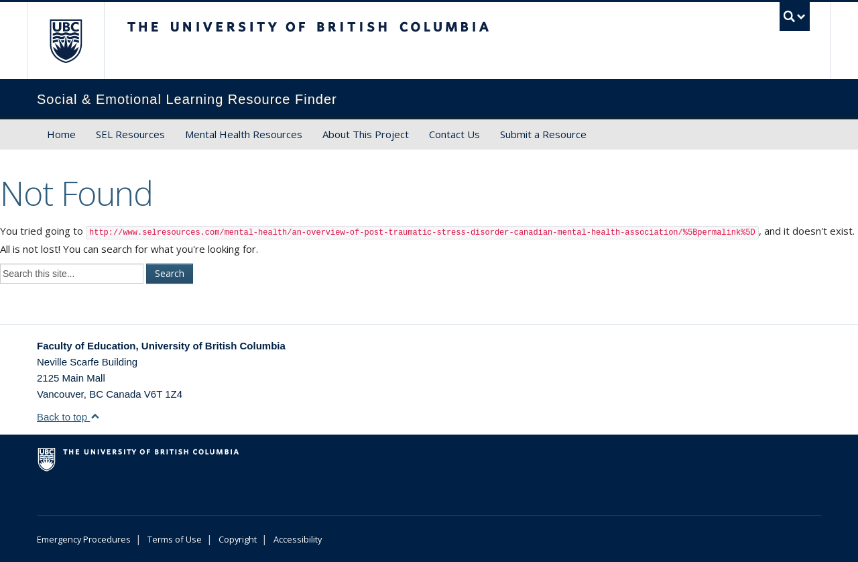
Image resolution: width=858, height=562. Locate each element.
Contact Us (454, 134)
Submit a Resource (543, 134)
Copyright (238, 539)
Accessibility (297, 539)
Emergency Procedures (84, 539)
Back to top (68, 417)
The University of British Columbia (65, 40)
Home (61, 134)
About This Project (365, 134)
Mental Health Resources (243, 134)
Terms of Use (174, 539)
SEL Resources (130, 134)
